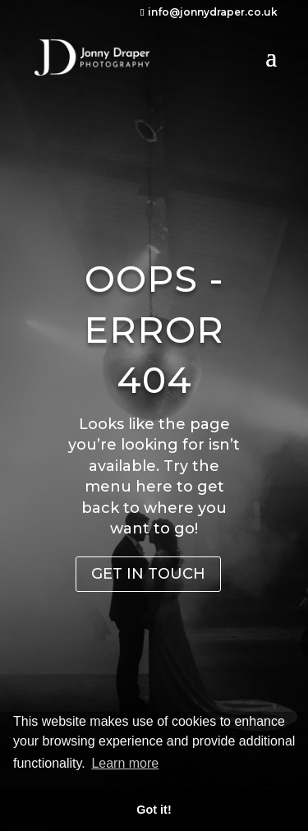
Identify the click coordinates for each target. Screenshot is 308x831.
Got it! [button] (153, 809)
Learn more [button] (125, 763)
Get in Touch (148, 574)
